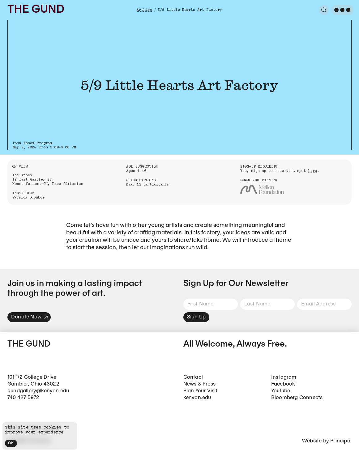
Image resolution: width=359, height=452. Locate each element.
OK (11, 443)
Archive (144, 10)
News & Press (199, 384)
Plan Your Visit (200, 391)
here (312, 171)
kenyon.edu (197, 397)
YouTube (280, 391)
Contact (193, 377)
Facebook (283, 384)
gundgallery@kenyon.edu (38, 391)
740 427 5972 (23, 397)
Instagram (284, 377)
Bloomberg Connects (297, 397)
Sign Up (196, 317)
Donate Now (29, 317)
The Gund (35, 10)
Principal (341, 441)
